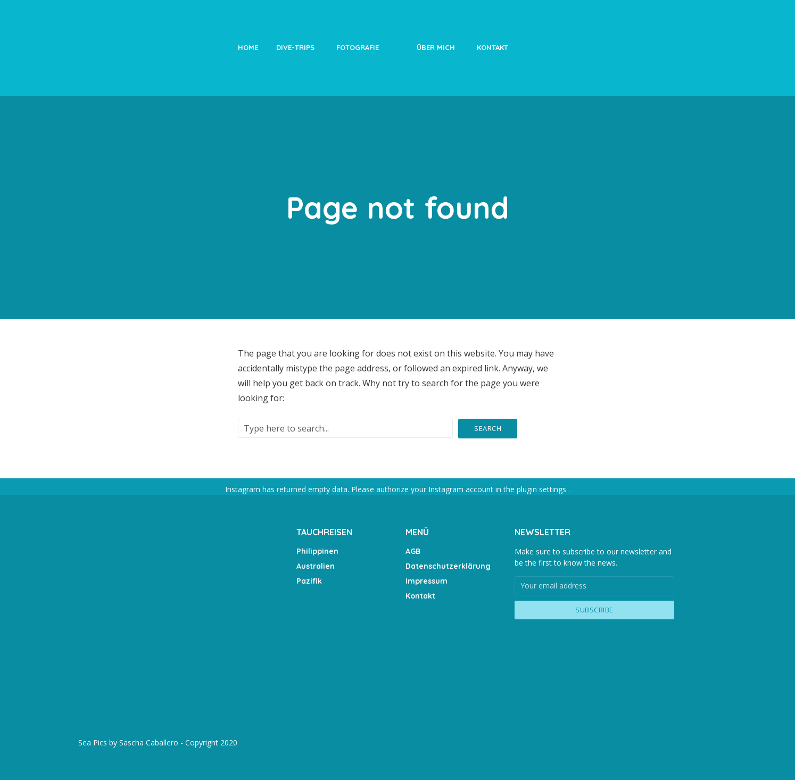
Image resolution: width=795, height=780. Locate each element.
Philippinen (317, 550)
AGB (412, 550)
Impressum (426, 580)
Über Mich (436, 47)
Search (487, 428)
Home (248, 47)
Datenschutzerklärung (448, 565)
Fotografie (357, 47)
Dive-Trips (295, 47)
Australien (315, 565)
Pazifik (308, 580)
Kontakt (492, 47)
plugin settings (542, 489)
